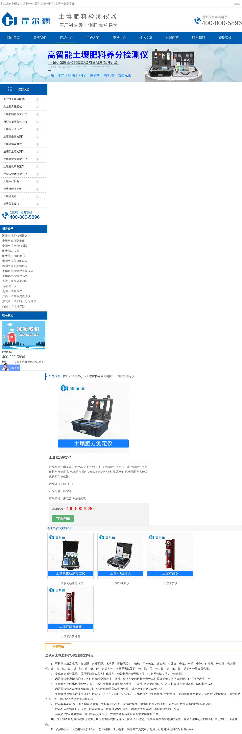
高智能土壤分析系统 (15, 98)
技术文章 (146, 38)
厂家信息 (110, 685)
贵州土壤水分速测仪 (15, 245)
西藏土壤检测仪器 (13, 305)
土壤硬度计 (10, 195)
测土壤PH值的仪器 (14, 255)
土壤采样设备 (11, 180)
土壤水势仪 (168, 222)
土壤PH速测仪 (119, 222)
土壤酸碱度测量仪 (13, 240)
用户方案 (93, 38)
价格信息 (89, 685)
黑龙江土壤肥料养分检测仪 (19, 300)
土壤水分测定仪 (12, 128)
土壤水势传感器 (217, 222)
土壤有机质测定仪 (13, 166)
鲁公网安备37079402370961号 (108, 720)
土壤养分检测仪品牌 (15, 275)
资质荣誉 (226, 38)
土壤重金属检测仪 (13, 136)
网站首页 (13, 38)
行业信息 (152, 685)
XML (237, 3)
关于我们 (39, 38)
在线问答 (173, 38)
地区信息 (131, 685)
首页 (66, 87)
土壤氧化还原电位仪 (70, 222)
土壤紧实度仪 (11, 203)
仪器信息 (68, 685)
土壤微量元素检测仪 (15, 158)
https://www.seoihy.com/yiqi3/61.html (81, 669)
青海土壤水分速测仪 (15, 280)
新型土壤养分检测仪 (15, 121)
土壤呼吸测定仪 (12, 188)
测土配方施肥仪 (12, 106)
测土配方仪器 (10, 250)
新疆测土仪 (9, 285)
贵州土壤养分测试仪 (15, 260)
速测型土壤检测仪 (13, 151)
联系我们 (199, 38)
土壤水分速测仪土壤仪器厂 (19, 270)
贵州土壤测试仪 (12, 290)
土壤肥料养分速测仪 (15, 113)
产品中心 (66, 38)
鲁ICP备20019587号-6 (73, 720)
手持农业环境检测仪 (15, 173)
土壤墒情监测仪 (12, 143)
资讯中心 (119, 38)
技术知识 (173, 685)
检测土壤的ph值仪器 (15, 265)
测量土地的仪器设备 (15, 235)
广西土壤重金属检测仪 (16, 295)
